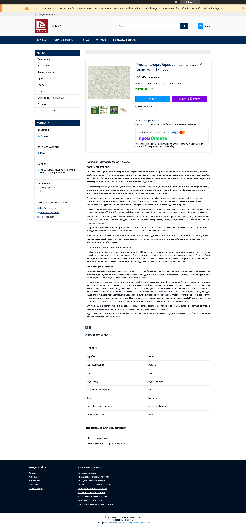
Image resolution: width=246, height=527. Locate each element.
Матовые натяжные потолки (91, 492)
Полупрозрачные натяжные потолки (95, 504)
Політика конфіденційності (139, 523)
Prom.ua (138, 517)
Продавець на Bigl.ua (123, 520)
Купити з (189, 98)
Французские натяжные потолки (93, 477)
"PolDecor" (34, 485)
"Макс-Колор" (36, 488)
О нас (85, 40)
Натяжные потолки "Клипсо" (91, 500)
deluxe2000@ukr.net (49, 212)
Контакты (101, 40)
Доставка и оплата (124, 40)
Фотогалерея (44, 65)
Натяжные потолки (87, 473)
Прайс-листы (44, 78)
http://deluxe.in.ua (48, 208)
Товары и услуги (63, 40)
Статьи (41, 85)
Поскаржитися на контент (114, 523)
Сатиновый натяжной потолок (92, 488)
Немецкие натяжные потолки (91, 481)
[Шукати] (184, 26)
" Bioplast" (34, 477)
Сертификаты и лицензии (51, 98)
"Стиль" (33, 473)
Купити (153, 98)
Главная (42, 40)
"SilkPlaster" (34, 481)
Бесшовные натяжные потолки (92, 496)
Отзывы (42, 104)
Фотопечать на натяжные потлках (94, 485)
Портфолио (44, 59)
